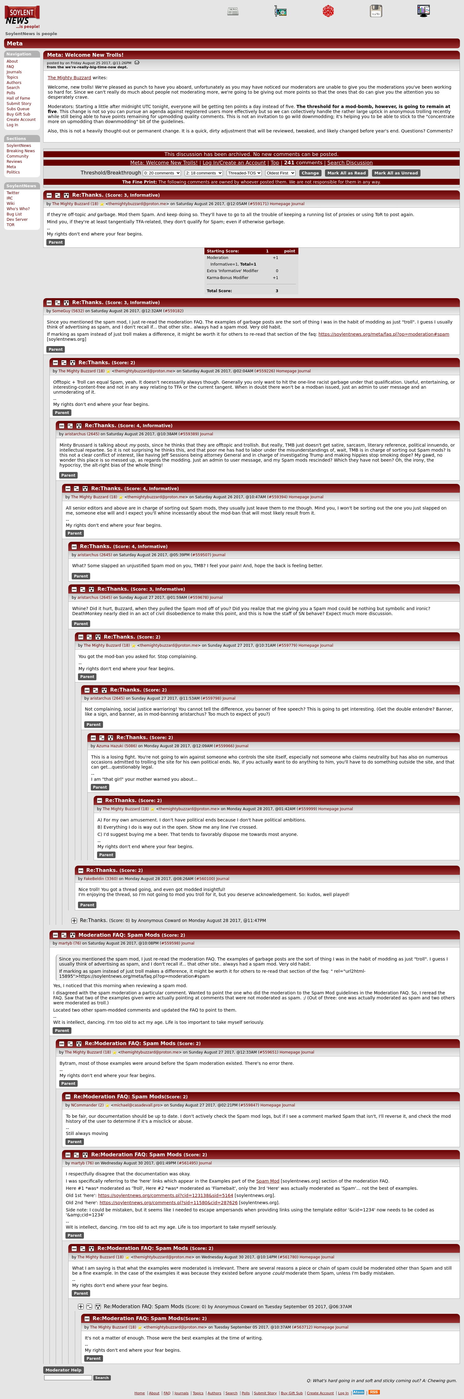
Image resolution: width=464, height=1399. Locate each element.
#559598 (170, 943)
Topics (12, 77)
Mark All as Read (346, 173)
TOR (10, 225)
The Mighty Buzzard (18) (75, 204)
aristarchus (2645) (82, 434)
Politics (13, 172)
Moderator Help (63, 1370)
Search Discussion (350, 163)
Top (275, 163)
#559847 (249, 1105)
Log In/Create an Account (234, 163)
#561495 (187, 1163)
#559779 (287, 645)
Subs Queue (18, 109)
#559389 (189, 434)
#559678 (198, 597)
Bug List (14, 214)
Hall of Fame (18, 98)
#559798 (211, 698)
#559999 (307, 809)
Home (140, 1393)
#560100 (205, 879)
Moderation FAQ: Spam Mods (119, 935)
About (12, 61)
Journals (14, 72)
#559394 (277, 497)
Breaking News (21, 151)
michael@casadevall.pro (137, 1105)
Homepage (280, 204)
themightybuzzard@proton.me (137, 204)
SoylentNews (22, 17)
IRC (10, 198)
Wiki (10, 203)
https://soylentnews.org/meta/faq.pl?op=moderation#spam (383, 334)
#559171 (258, 204)
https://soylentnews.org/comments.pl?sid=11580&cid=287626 (169, 1202)
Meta (15, 43)
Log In (12, 125)
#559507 (201, 555)
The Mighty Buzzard (69, 77)
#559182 (173, 311)
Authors (14, 82)
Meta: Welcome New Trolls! (85, 55)
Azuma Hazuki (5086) (116, 746)
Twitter (13, 193)
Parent (56, 242)
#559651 (268, 1052)
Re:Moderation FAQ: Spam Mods (130, 1043)
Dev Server (17, 219)
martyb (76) (70, 943)
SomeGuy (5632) (68, 311)
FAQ (10, 67)
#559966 (224, 746)
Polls (11, 93)
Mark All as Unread (396, 173)
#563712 (302, 1327)
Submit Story (19, 103)
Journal (298, 204)
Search (13, 87)
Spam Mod (267, 1181)
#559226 (265, 371)
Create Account (21, 119)
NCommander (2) (87, 1105)
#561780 (288, 1257)
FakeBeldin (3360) (101, 879)
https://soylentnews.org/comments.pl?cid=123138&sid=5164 (165, 1195)
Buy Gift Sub (18, 114)
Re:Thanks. (89, 195)
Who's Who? (18, 209)
